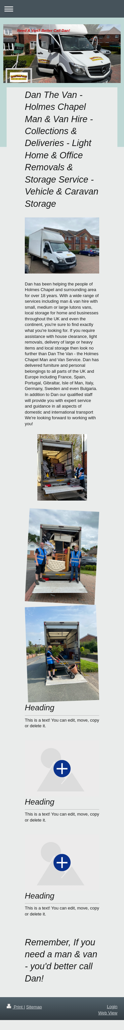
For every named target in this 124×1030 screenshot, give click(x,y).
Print (15, 1006)
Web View (107, 1012)
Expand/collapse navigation (62, 9)
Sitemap (34, 1006)
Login (112, 1006)
